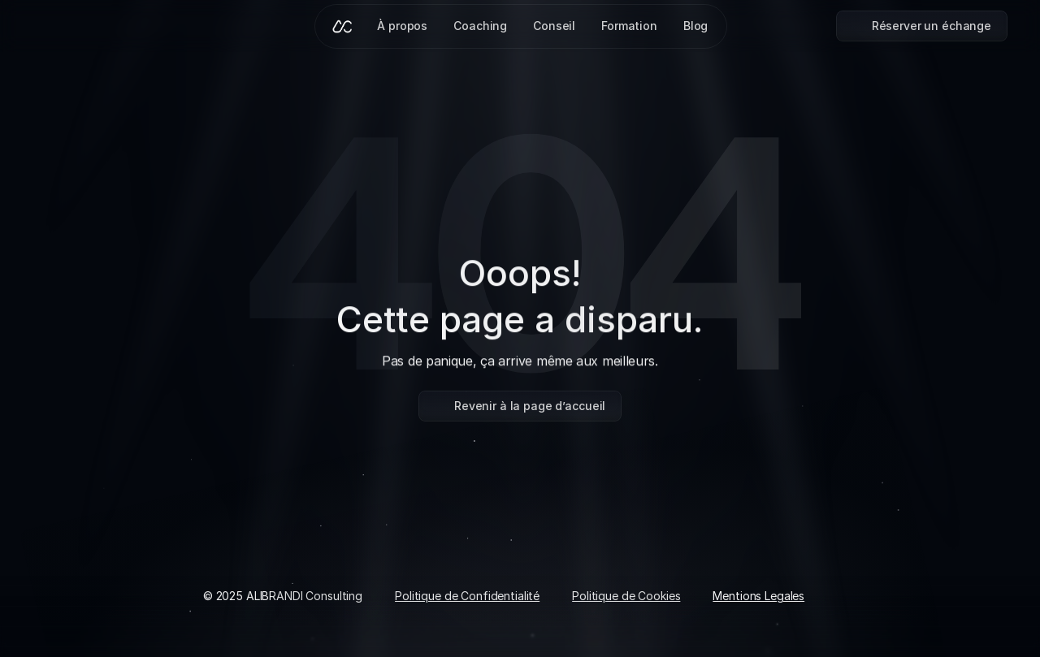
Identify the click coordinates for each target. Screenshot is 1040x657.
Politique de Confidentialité (467, 596)
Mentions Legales (758, 596)
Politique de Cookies (626, 596)
